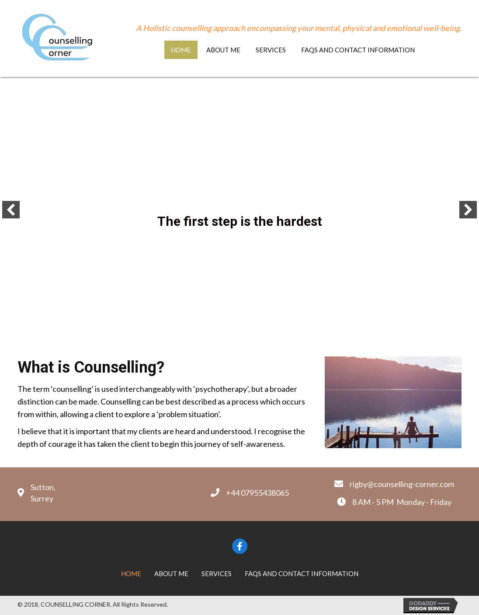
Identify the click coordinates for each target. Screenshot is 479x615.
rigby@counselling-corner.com (402, 484)
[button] (11, 209)
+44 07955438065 (257, 493)
